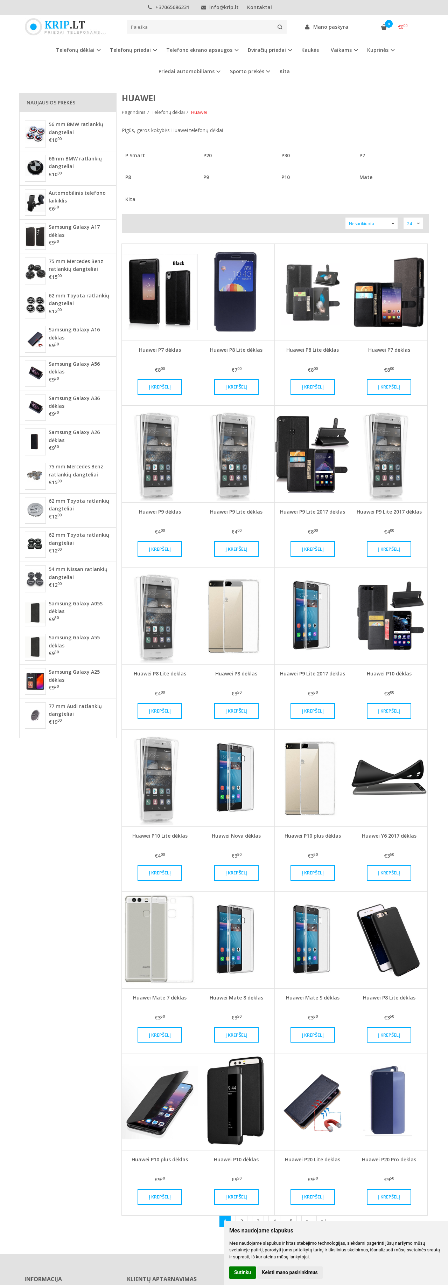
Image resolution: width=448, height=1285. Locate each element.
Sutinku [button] (242, 1272)
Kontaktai (259, 7)
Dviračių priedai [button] (267, 50)
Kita (285, 71)
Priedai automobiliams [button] (187, 71)
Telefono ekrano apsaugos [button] (199, 50)
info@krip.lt (220, 7)
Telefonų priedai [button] (130, 50)
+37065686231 (168, 7)
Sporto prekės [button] (247, 71)
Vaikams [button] (341, 50)
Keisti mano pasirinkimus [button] (290, 1272)
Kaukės (310, 50)
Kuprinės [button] (377, 50)
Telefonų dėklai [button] (75, 50)
